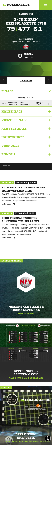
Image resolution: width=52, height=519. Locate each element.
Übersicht (26, 81)
